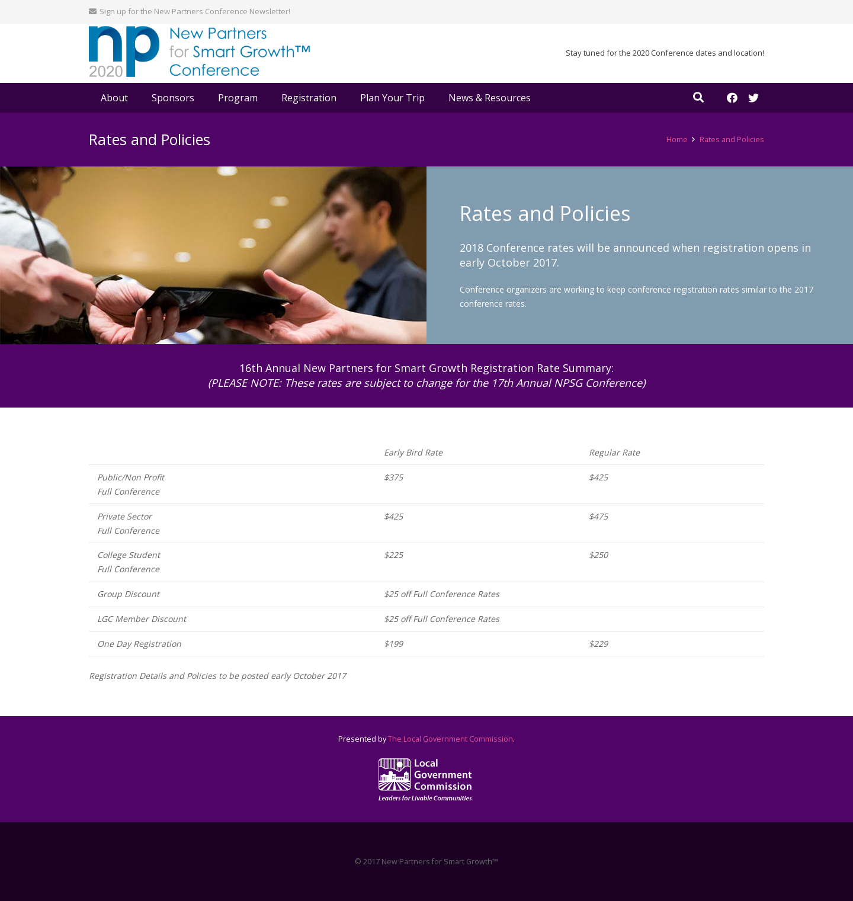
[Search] (698, 97)
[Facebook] (732, 97)
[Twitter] (753, 97)
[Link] (199, 53)
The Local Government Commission (450, 739)
